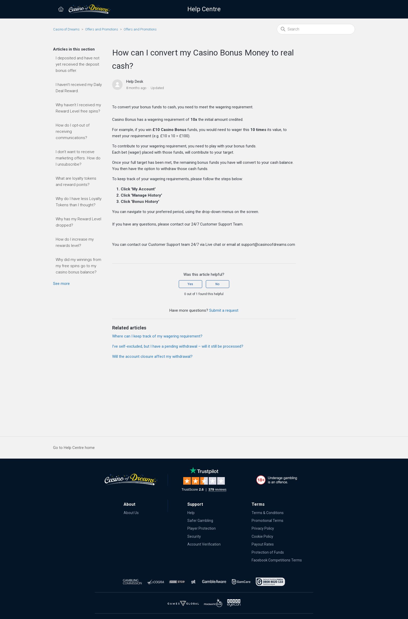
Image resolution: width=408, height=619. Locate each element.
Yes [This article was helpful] (190, 284)
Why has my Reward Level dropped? (78, 222)
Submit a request (223, 310)
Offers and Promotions (101, 29)
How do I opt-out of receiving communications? (73, 131)
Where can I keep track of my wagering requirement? (157, 336)
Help (191, 513)
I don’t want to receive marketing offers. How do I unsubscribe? (78, 158)
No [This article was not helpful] (217, 284)
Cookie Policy (262, 536)
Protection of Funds (268, 552)
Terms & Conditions (268, 513)
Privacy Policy (263, 528)
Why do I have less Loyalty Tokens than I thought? (78, 201)
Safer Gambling (200, 520)
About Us (131, 513)
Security (194, 536)
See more (61, 283)
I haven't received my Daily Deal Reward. (79, 87)
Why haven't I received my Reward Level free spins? (78, 108)
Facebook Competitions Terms (277, 560)
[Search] (316, 29)
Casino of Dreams (66, 29)
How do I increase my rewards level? (75, 242)
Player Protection (201, 528)
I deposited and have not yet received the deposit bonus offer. (77, 64)
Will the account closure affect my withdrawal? (152, 356)
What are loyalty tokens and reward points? (76, 181)
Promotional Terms (267, 520)
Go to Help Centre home (74, 447)
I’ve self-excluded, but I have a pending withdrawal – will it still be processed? (177, 346)
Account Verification (204, 544)
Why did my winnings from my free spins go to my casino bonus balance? (78, 265)
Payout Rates (263, 544)
